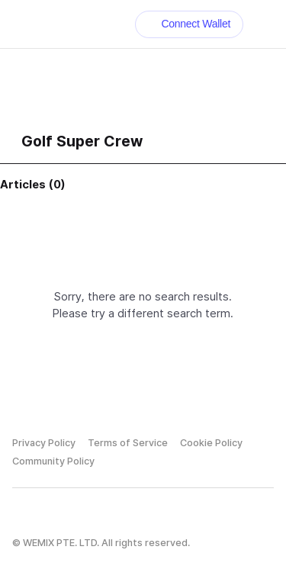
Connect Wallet (189, 24)
